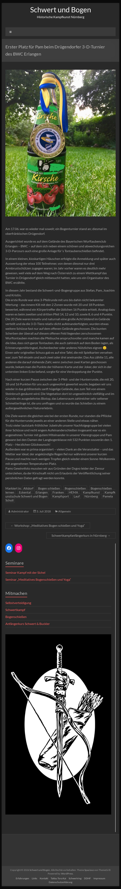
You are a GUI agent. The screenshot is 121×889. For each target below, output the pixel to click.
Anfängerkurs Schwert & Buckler (27, 624)
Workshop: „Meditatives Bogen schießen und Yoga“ (48, 525)
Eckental (25, 492)
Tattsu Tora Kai (58, 878)
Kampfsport (60, 496)
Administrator (20, 511)
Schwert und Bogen (60, 9)
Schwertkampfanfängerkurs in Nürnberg (81, 535)
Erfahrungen (22, 878)
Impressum (99, 878)
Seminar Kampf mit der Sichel (25, 572)
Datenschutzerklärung (60, 882)
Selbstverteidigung (18, 603)
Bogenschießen (75, 488)
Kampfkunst (91, 492)
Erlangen (42, 492)
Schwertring (75, 878)
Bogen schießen (49, 488)
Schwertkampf (15, 610)
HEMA (73, 492)
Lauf (77, 496)
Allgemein (64, 511)
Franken (58, 492)
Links (34, 878)
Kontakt (44, 878)
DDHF (87, 878)
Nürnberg (91, 496)
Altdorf (28, 488)
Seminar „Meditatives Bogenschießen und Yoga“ (38, 579)
